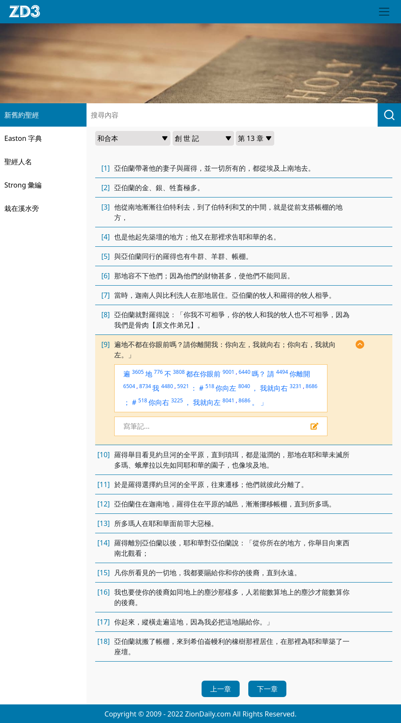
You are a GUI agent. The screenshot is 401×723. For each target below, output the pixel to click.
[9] (105, 344)
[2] (105, 187)
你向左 (225, 388)
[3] (105, 207)
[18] (103, 641)
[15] (103, 572)
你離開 (299, 374)
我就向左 (207, 402)
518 (210, 386)
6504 (129, 386)
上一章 (220, 689)
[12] (103, 504)
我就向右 (274, 388)
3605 (138, 372)
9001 (228, 372)
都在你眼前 (203, 374)
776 (158, 372)
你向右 (158, 402)
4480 (167, 386)
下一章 (267, 689)
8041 (228, 400)
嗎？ (259, 374)
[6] (105, 275)
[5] (105, 256)
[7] (105, 295)
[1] (105, 168)
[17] (103, 622)
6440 (244, 372)
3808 (179, 372)
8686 (312, 386)
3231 (296, 386)
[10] (103, 454)
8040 (244, 386)
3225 (177, 400)
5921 (183, 386)
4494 (282, 372)
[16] (103, 592)
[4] (105, 237)
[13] (103, 523)
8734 (145, 386)
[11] (103, 484)
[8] (105, 314)
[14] (103, 543)
